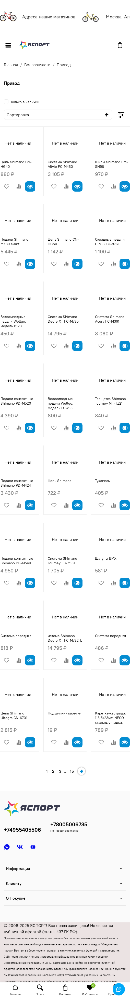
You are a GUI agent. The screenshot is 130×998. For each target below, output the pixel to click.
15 (72, 771)
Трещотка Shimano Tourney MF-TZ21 (110, 401)
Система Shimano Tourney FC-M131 (62, 560)
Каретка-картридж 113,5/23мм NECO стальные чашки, (110, 718)
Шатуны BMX (105, 558)
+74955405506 (22, 829)
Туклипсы (103, 480)
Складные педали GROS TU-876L (110, 241)
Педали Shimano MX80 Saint (14, 241)
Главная (11, 64)
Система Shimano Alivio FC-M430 (62, 164)
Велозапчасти (37, 64)
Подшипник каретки (64, 713)
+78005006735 (68, 824)
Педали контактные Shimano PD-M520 (17, 401)
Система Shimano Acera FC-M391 (109, 319)
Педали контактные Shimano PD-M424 (17, 483)
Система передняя (16, 635)
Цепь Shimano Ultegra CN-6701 (14, 715)
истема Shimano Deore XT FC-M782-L (65, 638)
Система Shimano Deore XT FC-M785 (63, 319)
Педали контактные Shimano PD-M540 (17, 560)
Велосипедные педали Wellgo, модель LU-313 (60, 403)
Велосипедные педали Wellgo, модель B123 (13, 321)
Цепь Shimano (60, 480)
